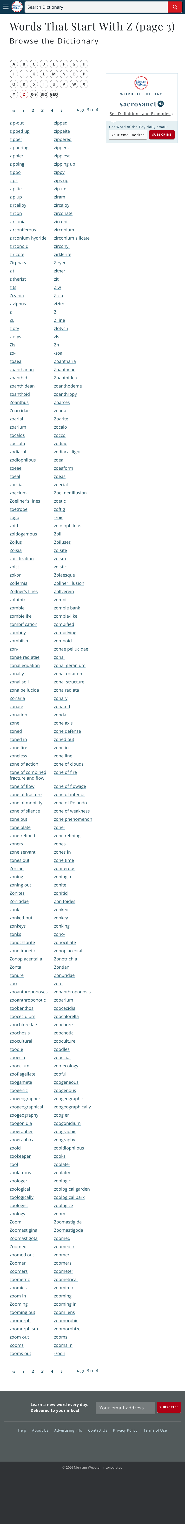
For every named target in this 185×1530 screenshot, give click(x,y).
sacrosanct (138, 103)
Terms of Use (155, 1430)
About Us (41, 1430)
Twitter (84, 1444)
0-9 (34, 94)
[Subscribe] (169, 1407)
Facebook (66, 1444)
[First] (13, 110)
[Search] (103, 7)
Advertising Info (69, 1430)
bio (43, 94)
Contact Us (99, 1430)
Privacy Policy (126, 1430)
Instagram (118, 1444)
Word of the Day (141, 94)
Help (23, 1430)
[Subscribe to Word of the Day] (128, 134)
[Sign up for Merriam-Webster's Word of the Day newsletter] (125, 1408)
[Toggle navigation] (6, 7)
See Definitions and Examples (140, 113)
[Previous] (23, 110)
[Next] (62, 110)
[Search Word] (175, 7)
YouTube (101, 1444)
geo (54, 94)
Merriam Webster (16, 1406)
